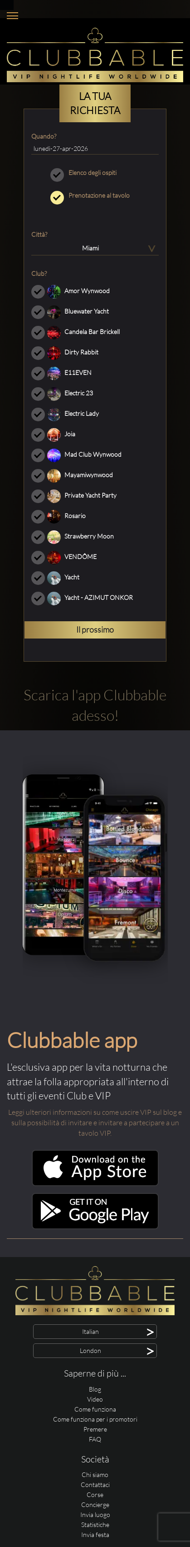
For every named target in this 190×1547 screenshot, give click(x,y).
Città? (39, 234)
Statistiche (95, 1524)
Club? (39, 273)
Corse (95, 1494)
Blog (95, 1389)
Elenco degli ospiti (95, 172)
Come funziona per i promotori (95, 1419)
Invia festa (95, 1534)
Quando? (43, 136)
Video (95, 1399)
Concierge (95, 1504)
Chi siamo (95, 1474)
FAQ (95, 1439)
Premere (95, 1429)
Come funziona (95, 1409)
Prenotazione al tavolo (95, 195)
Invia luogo (95, 1514)
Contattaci (95, 1484)
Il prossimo (95, 629)
